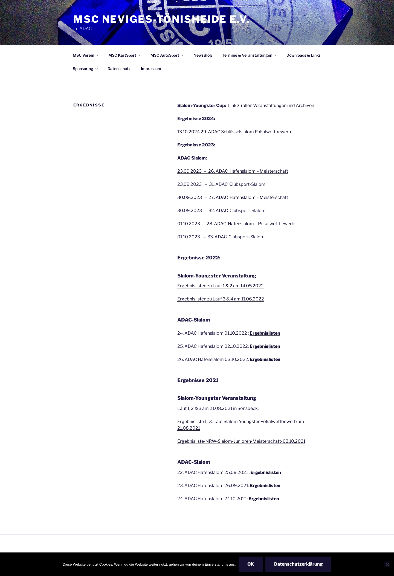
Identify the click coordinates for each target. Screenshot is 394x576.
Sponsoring (86, 68)
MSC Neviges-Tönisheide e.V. (161, 19)
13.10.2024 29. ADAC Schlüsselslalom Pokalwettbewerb (234, 131)
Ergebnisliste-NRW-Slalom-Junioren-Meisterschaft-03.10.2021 (241, 441)
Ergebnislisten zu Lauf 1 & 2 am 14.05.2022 (220, 285)
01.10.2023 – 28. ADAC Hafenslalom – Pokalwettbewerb (235, 223)
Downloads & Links (303, 55)
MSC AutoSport (167, 55)
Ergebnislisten (265, 485)
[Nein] (387, 564)
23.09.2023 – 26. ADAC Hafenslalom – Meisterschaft (232, 171)
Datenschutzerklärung (298, 564)
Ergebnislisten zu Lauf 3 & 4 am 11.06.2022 (220, 299)
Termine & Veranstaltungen (249, 55)
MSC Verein (86, 55)
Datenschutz (119, 68)
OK (250, 564)
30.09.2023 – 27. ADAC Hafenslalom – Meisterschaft (233, 197)
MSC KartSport (124, 55)
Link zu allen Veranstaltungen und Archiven (271, 105)
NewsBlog (202, 55)
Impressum (151, 68)
